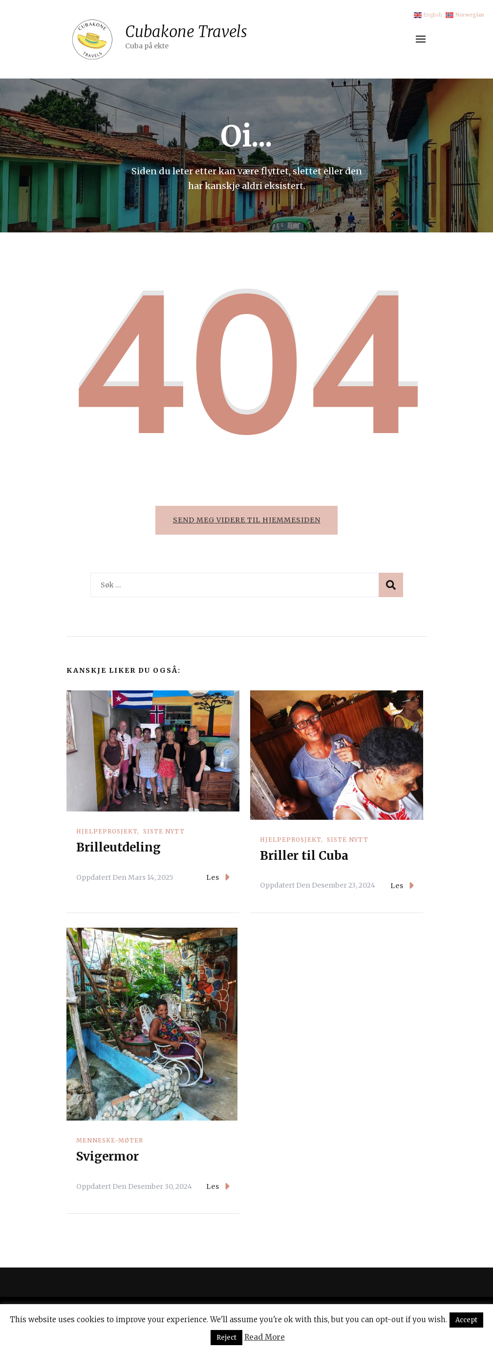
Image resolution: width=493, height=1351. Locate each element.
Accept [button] (466, 1320)
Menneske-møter (109, 1141)
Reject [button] (226, 1337)
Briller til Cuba (304, 856)
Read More (264, 1337)
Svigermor (107, 1157)
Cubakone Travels (186, 31)
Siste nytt (164, 832)
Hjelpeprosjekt (106, 832)
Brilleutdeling (118, 848)
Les (218, 878)
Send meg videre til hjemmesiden (247, 520)
